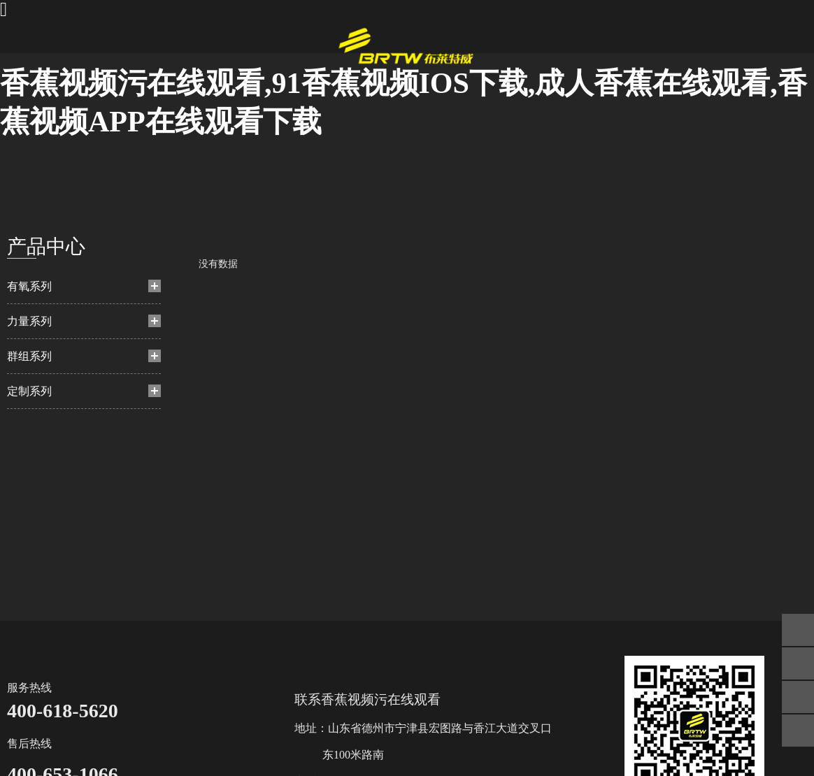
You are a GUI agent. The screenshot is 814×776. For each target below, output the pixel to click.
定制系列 (29, 391)
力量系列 (29, 321)
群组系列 (29, 356)
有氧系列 (29, 286)
